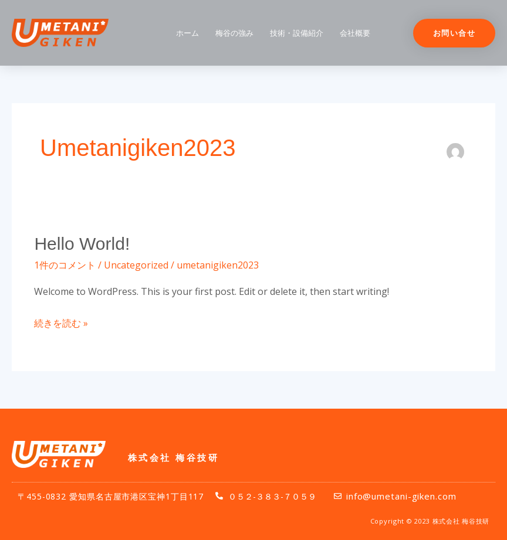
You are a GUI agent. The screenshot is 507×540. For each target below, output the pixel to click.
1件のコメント (65, 265)
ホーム (187, 33)
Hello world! (82, 243)
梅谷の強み (234, 33)
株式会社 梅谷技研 (173, 458)
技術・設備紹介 (296, 33)
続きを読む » (61, 322)
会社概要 (355, 33)
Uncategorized (136, 265)
